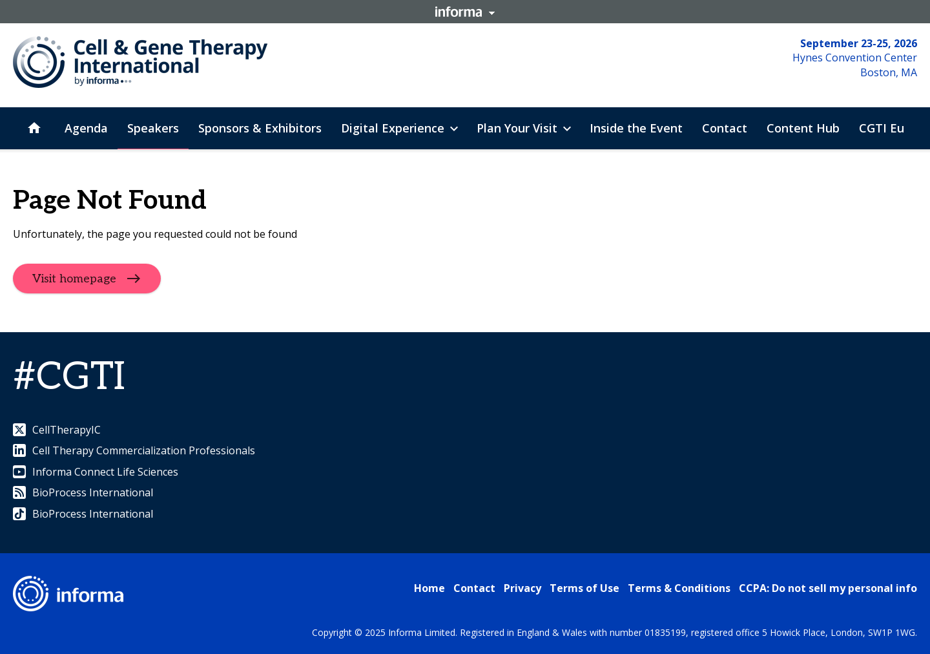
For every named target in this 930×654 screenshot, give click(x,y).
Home (429, 588)
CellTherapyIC (57, 430)
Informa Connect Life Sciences (95, 472)
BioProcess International (83, 492)
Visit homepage (74, 279)
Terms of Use (584, 588)
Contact (474, 588)
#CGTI (69, 377)
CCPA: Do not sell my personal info (828, 588)
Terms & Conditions (679, 588)
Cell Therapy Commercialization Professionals (134, 450)
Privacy (522, 588)
